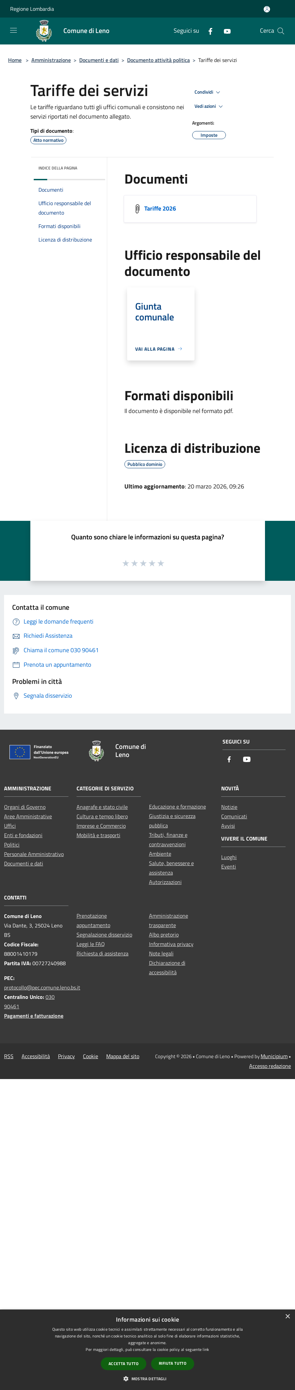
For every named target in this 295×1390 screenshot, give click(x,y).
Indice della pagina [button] (57, 168)
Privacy (66, 1056)
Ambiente (160, 854)
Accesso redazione (270, 1066)
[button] (147, 1378)
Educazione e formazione (177, 806)
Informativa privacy (171, 944)
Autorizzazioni (165, 882)
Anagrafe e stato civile (102, 807)
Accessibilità (36, 1056)
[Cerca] (281, 31)
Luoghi (229, 857)
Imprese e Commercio (101, 826)
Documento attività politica (158, 60)
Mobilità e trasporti (98, 835)
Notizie (229, 807)
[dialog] (147, 1349)
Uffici (10, 826)
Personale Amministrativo (34, 854)
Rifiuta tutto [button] (172, 1363)
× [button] (287, 1316)
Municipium (274, 1056)
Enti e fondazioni (23, 835)
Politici (12, 845)
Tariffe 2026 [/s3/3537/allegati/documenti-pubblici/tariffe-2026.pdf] (160, 208)
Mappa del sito (122, 1056)
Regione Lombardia (32, 9)
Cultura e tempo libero (102, 816)
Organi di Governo (25, 807)
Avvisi (228, 826)
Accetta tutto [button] (124, 1363)
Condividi (208, 92)
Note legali (161, 953)
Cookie (90, 1056)
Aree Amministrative (28, 816)
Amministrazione (51, 60)
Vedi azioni (210, 106)
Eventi (228, 866)
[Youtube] (224, 30)
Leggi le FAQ (91, 944)
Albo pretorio (164, 934)
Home (15, 60)
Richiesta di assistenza (102, 953)
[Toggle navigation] (13, 30)
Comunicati (234, 816)
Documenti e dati (99, 60)
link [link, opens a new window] (206, 1349)
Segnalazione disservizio (104, 934)
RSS (8, 1056)
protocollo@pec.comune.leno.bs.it (42, 987)
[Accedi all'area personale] (266, 9)
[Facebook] (207, 30)
